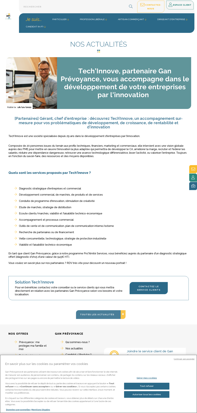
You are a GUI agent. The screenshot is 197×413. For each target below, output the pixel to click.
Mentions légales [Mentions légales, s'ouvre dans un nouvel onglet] (40, 411)
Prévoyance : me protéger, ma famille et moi (33, 346)
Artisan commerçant (131, 19)
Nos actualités (74, 348)
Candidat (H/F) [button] (34, 26)
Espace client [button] (180, 5)
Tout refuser (147, 387)
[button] (131, 6)
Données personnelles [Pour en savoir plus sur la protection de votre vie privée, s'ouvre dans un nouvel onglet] (18, 411)
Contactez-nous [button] (150, 6)
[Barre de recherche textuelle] (77, 6)
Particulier (59, 19)
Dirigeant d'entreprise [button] (171, 19)
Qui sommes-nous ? (77, 342)
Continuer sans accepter (184, 360)
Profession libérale (92, 19)
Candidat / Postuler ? (78, 354)
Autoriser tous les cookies (147, 395)
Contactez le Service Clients (148, 288)
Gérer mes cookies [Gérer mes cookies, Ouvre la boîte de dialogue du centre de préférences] (147, 379)
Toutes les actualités (100, 328)
